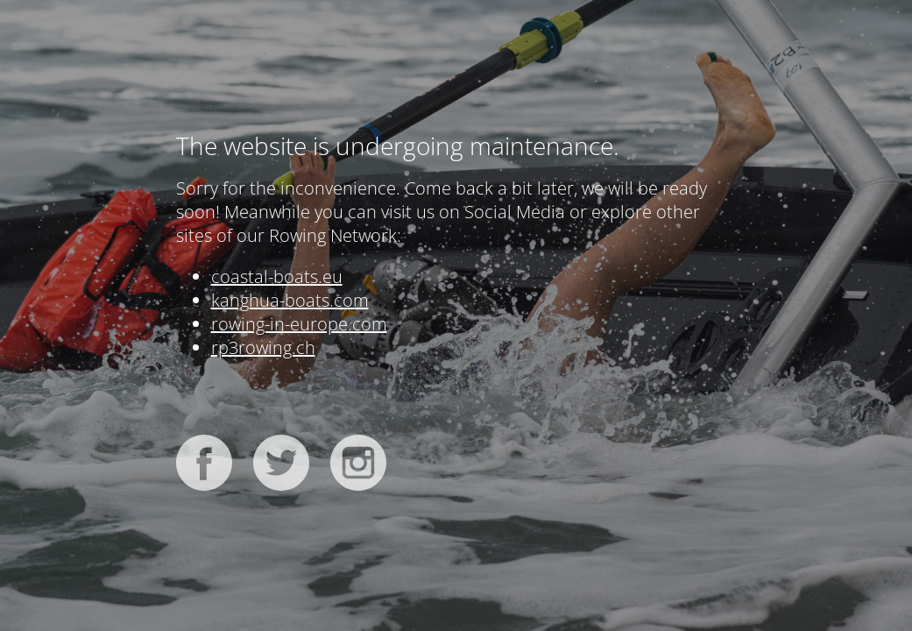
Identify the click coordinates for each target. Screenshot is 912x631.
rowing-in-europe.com (299, 324)
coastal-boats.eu (277, 276)
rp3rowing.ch (263, 347)
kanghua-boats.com (290, 300)
